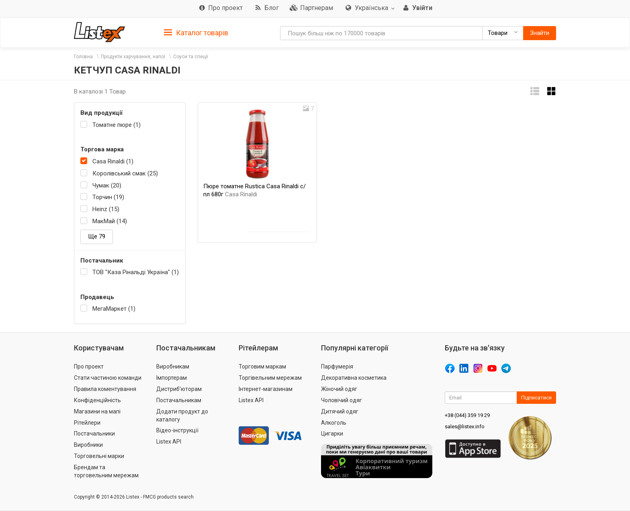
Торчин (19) (108, 197)
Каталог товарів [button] (196, 33)
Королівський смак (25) (125, 173)
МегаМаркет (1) (113, 308)
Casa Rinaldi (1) (112, 161)
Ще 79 (96, 236)
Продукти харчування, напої (133, 56)
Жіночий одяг (339, 389)
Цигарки (332, 433)
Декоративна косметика (354, 378)
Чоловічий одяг (341, 400)
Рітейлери (87, 422)
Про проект (89, 366)
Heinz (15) (105, 209)
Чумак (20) (106, 185)
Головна (83, 56)
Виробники (88, 445)
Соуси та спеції (190, 56)
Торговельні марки (99, 456)
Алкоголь (333, 422)
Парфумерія (337, 366)
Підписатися (536, 398)
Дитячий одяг (339, 411)
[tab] (196, 32)
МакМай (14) (109, 221)
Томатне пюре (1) (116, 124)
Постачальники (94, 433)
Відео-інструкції (177, 430)
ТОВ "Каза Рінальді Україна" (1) (135, 272)
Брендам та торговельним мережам (106, 471)
